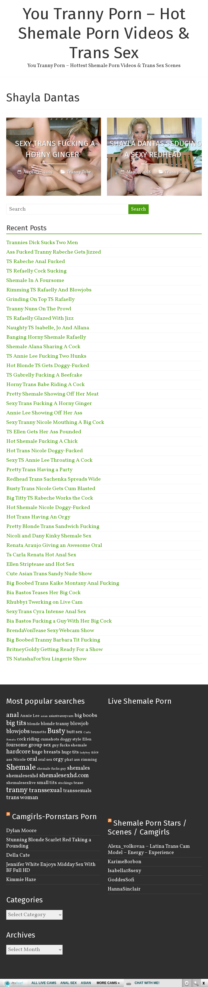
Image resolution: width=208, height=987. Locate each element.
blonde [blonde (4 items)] (33, 724)
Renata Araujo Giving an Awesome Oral (54, 545)
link (203, 902)
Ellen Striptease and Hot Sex (40, 564)
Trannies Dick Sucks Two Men (42, 243)
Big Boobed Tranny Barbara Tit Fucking (53, 640)
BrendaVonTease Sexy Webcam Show (50, 630)
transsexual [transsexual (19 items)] (45, 790)
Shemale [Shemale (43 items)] (21, 767)
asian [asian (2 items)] (44, 716)
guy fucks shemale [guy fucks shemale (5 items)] (69, 745)
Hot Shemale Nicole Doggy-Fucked (48, 507)
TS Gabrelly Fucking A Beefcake (44, 375)
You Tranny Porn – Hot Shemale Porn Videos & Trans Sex (104, 33)
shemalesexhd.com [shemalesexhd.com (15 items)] (64, 776)
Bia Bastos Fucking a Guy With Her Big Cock (59, 621)
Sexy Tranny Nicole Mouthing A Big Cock (55, 422)
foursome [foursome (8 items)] (16, 745)
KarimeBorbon (124, 861)
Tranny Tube (79, 172)
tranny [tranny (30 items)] (17, 790)
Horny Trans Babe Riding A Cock (45, 384)
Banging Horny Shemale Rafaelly (46, 337)
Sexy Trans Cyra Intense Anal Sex (46, 612)
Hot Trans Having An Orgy (38, 517)
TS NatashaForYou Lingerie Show (46, 659)
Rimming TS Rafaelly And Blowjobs (49, 290)
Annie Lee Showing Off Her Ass (44, 413)
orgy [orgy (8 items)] (58, 759)
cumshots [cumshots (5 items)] (50, 739)
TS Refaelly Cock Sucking (36, 271)
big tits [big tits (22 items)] (16, 723)
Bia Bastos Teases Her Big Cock (43, 593)
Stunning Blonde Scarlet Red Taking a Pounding (48, 843)
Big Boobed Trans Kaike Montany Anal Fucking (62, 583)
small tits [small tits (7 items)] (47, 782)
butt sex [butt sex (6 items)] (74, 732)
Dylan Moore (21, 830)
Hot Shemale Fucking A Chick (42, 441)
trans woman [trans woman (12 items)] (22, 798)
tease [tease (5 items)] (78, 783)
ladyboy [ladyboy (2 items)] (85, 753)
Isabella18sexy (124, 870)
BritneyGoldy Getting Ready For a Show (54, 649)
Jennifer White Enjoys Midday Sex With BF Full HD (51, 867)
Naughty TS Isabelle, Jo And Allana (47, 328)
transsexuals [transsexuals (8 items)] (77, 790)
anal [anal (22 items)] (12, 715)
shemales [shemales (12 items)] (78, 768)
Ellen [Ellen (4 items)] (87, 739)
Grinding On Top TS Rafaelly (40, 299)
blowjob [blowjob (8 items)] (79, 723)
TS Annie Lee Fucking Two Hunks (46, 356)
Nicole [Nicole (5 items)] (19, 760)
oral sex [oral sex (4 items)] (45, 759)
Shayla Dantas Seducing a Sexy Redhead (156, 149)
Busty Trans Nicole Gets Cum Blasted (50, 489)
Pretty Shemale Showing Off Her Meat (52, 394)
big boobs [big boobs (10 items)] (85, 715)
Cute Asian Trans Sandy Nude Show (49, 574)
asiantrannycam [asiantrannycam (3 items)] (61, 716)
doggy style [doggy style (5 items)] (70, 739)
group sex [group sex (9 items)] (39, 745)
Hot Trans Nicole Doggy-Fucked (44, 451)
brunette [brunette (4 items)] (38, 732)
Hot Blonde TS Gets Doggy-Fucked (47, 366)
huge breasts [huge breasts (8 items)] (46, 752)
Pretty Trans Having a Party (39, 470)
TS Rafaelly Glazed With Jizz (40, 318)
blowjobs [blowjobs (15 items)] (18, 731)
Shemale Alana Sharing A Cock (43, 347)
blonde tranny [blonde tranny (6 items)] (55, 724)
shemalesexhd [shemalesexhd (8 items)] (22, 776)
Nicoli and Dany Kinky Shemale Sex (48, 536)
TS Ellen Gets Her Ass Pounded (43, 432)
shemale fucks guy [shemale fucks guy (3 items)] (51, 768)
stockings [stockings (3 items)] (65, 783)
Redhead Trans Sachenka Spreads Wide (53, 479)
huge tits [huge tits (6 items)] (70, 752)
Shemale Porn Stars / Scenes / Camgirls (147, 828)
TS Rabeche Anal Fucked (35, 261)
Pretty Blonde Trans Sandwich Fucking (52, 526)
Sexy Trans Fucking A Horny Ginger (55, 149)
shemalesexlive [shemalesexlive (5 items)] (21, 783)
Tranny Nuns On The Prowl (38, 309)
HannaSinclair (124, 889)
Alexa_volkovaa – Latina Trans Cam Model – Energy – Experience (149, 849)
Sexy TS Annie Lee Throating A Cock (49, 460)
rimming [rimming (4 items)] (89, 759)
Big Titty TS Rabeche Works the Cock (49, 498)
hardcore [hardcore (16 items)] (18, 751)
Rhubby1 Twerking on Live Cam (44, 602)
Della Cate (18, 855)
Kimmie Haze (21, 879)
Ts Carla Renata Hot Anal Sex (41, 555)
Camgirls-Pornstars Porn (54, 816)
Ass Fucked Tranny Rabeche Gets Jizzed (53, 252)
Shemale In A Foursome (35, 280)
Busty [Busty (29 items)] (56, 731)
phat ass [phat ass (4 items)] (72, 759)
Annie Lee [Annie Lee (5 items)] (30, 716)
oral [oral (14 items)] (32, 759)
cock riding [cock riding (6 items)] (28, 739)
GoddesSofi (121, 879)
